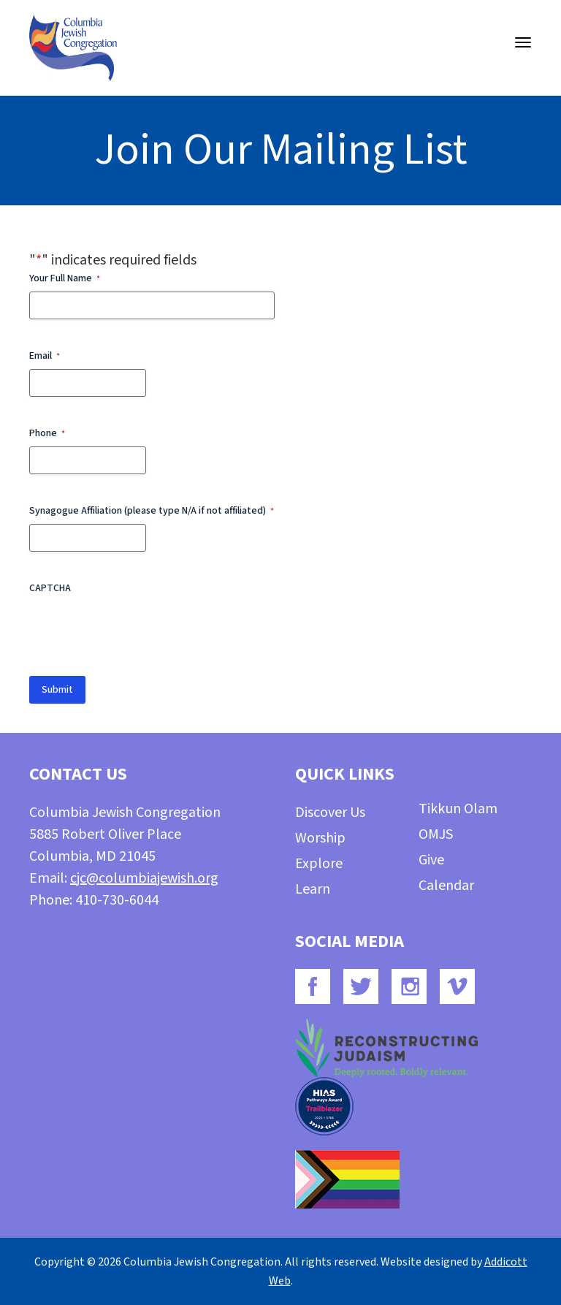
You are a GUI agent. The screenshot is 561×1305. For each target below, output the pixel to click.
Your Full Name (64, 278)
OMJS (436, 834)
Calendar (446, 885)
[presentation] (140, 629)
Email (44, 356)
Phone (47, 433)
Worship (320, 838)
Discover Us (330, 812)
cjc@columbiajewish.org (144, 878)
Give (431, 860)
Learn (312, 889)
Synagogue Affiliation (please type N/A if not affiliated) (151, 510)
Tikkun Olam (458, 809)
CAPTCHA (50, 588)
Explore (319, 863)
